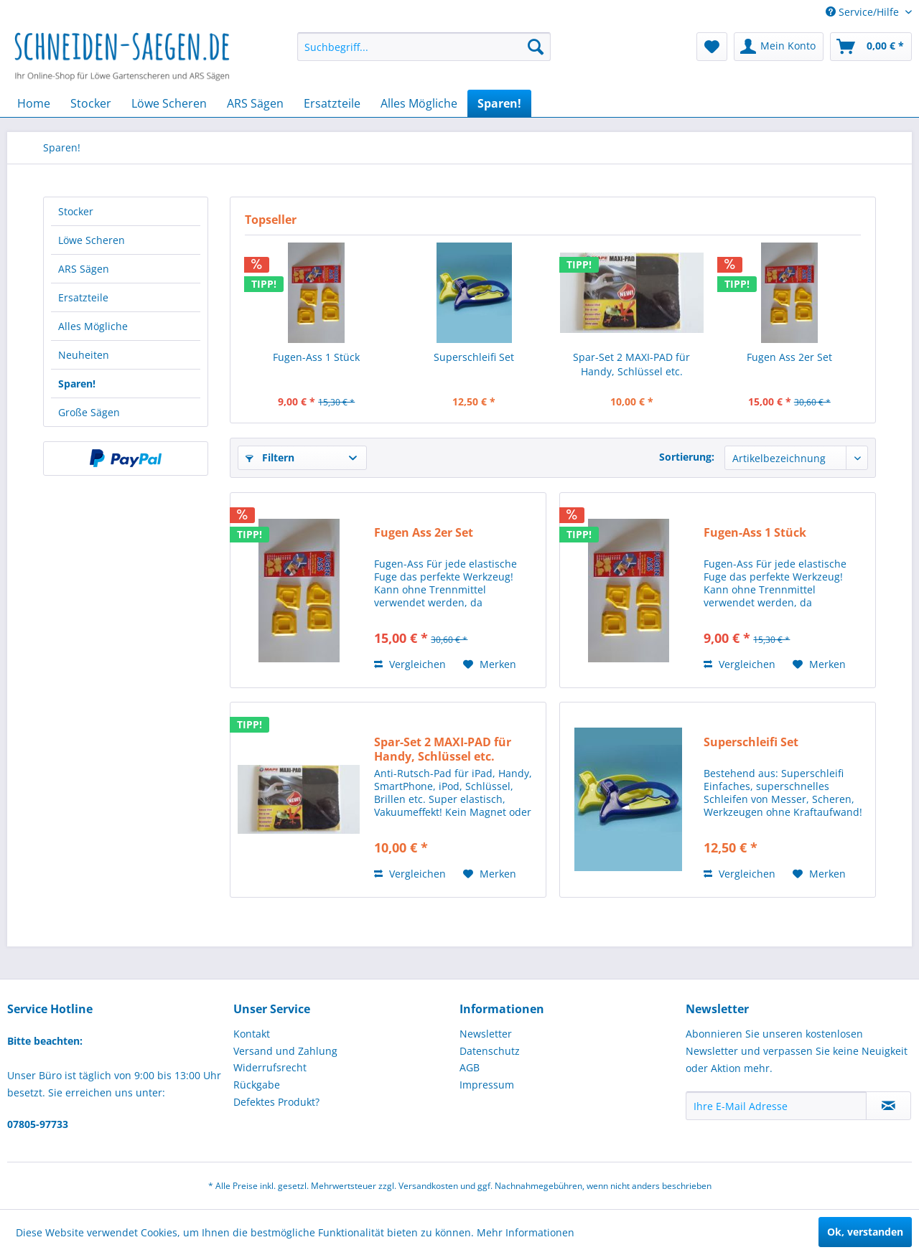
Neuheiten (83, 355)
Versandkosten (428, 1186)
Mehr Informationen (525, 1232)
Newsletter (486, 1033)
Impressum (487, 1084)
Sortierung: (686, 457)
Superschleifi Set (474, 357)
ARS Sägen (83, 269)
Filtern (270, 457)
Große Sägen (89, 412)
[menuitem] (424, 46)
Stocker (75, 211)
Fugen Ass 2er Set (789, 357)
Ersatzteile (83, 297)
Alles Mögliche (93, 326)
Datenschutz (490, 1051)
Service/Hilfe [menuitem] (864, 12)
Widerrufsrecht (270, 1067)
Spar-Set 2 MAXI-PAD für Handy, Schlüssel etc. (631, 364)
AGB (470, 1067)
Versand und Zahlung (285, 1051)
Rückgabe (256, 1084)
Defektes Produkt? (276, 1102)
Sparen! (76, 383)
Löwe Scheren (91, 240)
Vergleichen (410, 664)
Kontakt (251, 1033)
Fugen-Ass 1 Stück (316, 357)
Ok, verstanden (865, 1231)
